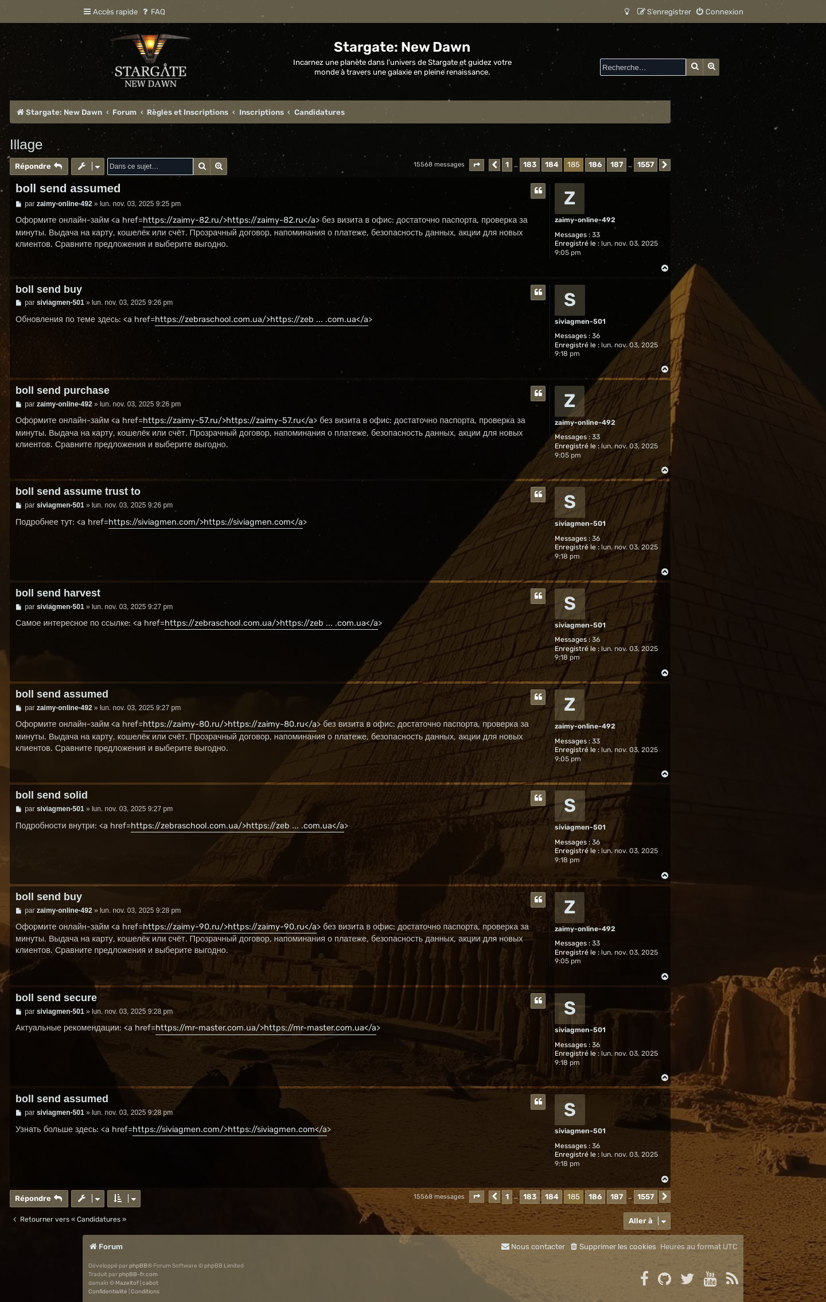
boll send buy (48, 289)
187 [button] (616, 164)
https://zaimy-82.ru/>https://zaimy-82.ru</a (229, 220)
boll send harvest (57, 593)
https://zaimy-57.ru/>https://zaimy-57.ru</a (228, 420)
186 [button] (595, 164)
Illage (26, 144)
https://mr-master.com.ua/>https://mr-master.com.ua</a (265, 1028)
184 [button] (552, 164)
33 (596, 235)
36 (596, 336)
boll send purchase (62, 390)
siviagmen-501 (580, 321)
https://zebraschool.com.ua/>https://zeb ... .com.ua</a (261, 319)
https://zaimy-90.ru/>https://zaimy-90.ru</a (230, 927)
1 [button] (507, 164)
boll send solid (51, 795)
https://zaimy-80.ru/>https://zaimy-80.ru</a (230, 724)
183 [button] (529, 164)
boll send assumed (68, 188)
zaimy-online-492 (585, 220)
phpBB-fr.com (138, 1274)
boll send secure (56, 997)
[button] (476, 165)
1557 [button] (645, 164)
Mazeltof (127, 1283)
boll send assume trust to (78, 491)
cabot (150, 1283)
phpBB (138, 1265)
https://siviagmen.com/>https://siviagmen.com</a (205, 522)
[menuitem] (153, 11)
